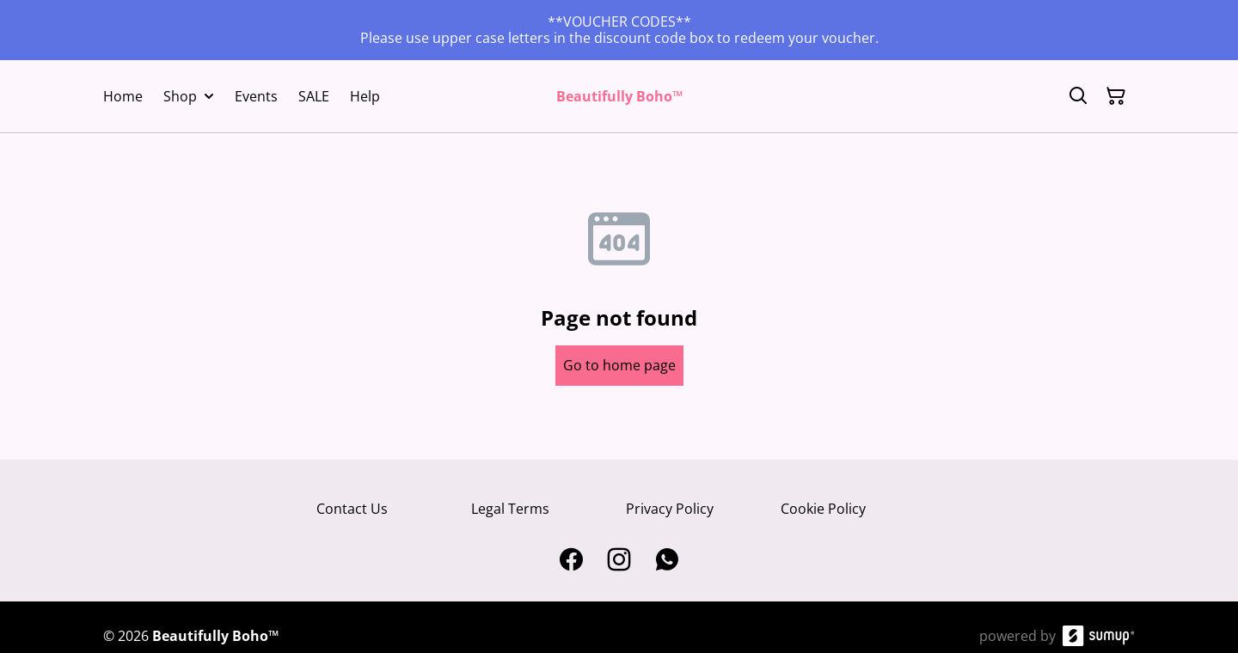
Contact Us (352, 508)
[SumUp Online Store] (1099, 636)
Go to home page (619, 365)
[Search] (1078, 96)
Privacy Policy (670, 508)
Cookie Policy (823, 508)
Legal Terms (510, 508)
